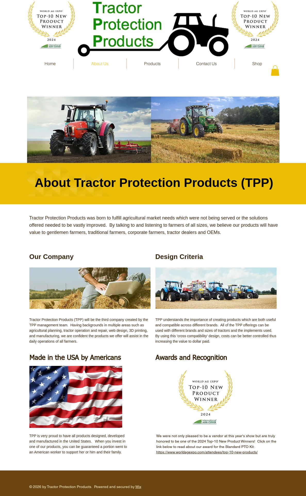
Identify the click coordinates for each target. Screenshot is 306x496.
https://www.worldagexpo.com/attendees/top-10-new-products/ (207, 452)
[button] (152, 63)
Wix (138, 487)
